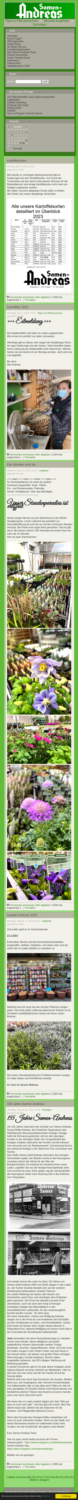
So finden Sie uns (16, 46)
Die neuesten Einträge (20, 92)
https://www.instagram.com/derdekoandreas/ (48, 1442)
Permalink (30, 300)
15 (33, 1477)
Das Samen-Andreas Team (21, 52)
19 (52, 1477)
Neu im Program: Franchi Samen (25, 113)
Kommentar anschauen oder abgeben (29, 297)
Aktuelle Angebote (56, 20)
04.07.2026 (17, 149)
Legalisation (13, 99)
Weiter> (34, 1480)
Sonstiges (40, 24)
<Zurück (21, 1477)
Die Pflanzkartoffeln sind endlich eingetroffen (31, 97)
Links (11, 30)
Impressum (13, 60)
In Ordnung (66, 1493)
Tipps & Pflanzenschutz (21, 20)
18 (47, 1477)
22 (26, 140)
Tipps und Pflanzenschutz (49, 313)
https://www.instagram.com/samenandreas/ (30, 1449)
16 (38, 1477)
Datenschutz (14, 63)
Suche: (12, 74)
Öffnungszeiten (15, 41)
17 (42, 1477)
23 (71, 1477)
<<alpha (11, 1477)
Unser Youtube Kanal (18, 57)
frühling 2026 (14, 108)
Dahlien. (11, 110)
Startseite (12, 36)
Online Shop (14, 44)
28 (23, 143)
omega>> (44, 1480)
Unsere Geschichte (17, 55)
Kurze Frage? (14, 38)
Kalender (13, 121)
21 (61, 1477)
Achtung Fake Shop (18, 105)
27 (21, 143)
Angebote (44, 470)
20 (57, 1477)
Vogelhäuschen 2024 (18, 66)
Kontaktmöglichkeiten (18, 49)
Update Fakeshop (16, 102)
